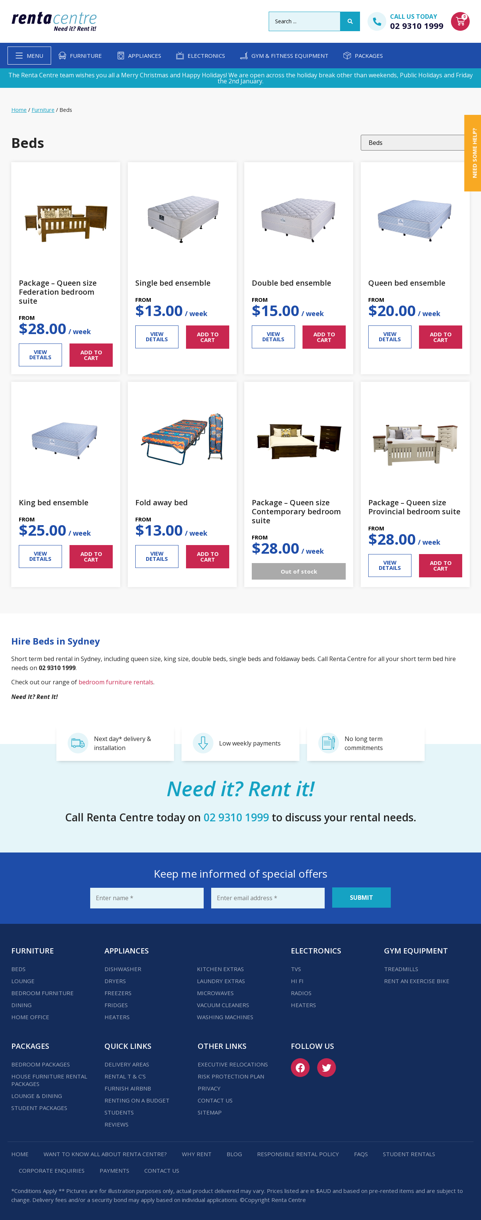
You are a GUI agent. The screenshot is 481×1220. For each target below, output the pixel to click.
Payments (114, 1169)
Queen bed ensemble (406, 283)
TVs (296, 967)
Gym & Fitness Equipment (289, 55)
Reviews (116, 1123)
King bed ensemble (53, 502)
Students (119, 1111)
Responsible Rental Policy (298, 1153)
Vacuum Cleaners (223, 1004)
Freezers (118, 992)
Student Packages (39, 1106)
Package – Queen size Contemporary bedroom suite (296, 511)
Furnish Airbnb (127, 1087)
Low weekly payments (250, 743)
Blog (234, 1153)
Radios (301, 992)
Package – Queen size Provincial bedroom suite (414, 507)
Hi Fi (297, 980)
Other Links (222, 1045)
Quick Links (127, 1045)
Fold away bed (161, 502)
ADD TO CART (91, 354)
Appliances (144, 55)
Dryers (115, 980)
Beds (18, 967)
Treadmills (401, 967)
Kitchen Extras (220, 967)
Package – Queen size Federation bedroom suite (58, 292)
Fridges (116, 1004)
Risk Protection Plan (231, 1075)
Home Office (30, 1016)
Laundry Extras (221, 980)
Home (19, 109)
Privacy (209, 1087)
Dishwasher (122, 967)
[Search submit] (350, 21)
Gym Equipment (416, 949)
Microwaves (215, 992)
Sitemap (210, 1111)
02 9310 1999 (416, 25)
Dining (21, 1004)
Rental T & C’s (125, 1075)
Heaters (117, 1016)
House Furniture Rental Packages (49, 1078)
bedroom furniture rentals (116, 682)
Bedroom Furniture (42, 992)
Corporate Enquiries (52, 1169)
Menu (35, 55)
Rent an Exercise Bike (416, 980)
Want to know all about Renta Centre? (105, 1153)
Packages (369, 55)
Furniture (86, 55)
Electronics (206, 55)
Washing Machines (225, 1016)
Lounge (23, 980)
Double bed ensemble (291, 283)
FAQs (361, 1153)
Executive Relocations (233, 1063)
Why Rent (197, 1153)
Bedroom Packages (40, 1063)
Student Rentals (409, 1153)
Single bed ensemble (172, 283)
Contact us (215, 1099)
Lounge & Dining (36, 1094)
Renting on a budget (136, 1099)
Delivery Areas (126, 1063)
